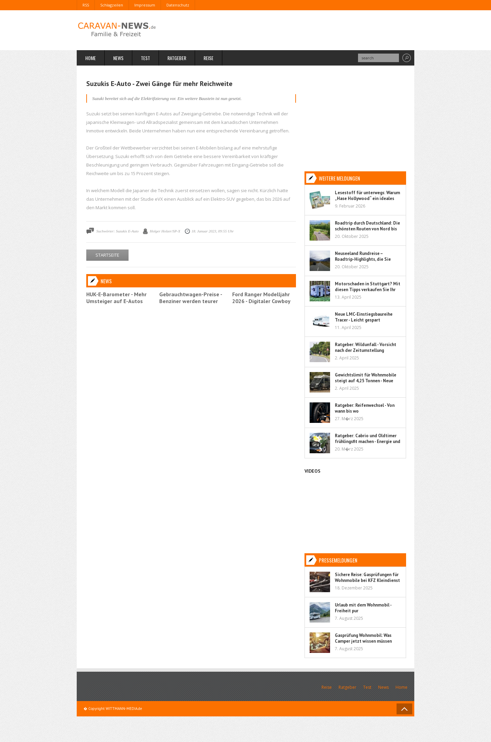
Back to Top (404, 708)
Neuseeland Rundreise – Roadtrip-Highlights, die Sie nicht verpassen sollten (363, 259)
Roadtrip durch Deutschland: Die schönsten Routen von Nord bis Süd (367, 229)
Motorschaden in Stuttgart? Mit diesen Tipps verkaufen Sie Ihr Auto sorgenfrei (367, 289)
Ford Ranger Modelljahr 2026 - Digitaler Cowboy (261, 297)
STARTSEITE (107, 255)
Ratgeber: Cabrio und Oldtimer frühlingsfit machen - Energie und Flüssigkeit (367, 441)
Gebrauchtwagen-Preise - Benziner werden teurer (190, 297)
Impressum (144, 5)
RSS (86, 5)
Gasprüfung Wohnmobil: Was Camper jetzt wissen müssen (363, 638)
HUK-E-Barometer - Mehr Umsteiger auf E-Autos (116, 297)
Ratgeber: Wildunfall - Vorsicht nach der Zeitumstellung (365, 347)
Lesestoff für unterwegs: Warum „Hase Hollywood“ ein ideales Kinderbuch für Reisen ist (367, 198)
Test (145, 57)
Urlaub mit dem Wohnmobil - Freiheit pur (363, 608)
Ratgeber (176, 57)
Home (90, 57)
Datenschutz (177, 5)
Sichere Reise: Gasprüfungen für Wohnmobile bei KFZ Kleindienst (367, 577)
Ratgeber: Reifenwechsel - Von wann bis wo (365, 408)
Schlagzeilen (111, 5)
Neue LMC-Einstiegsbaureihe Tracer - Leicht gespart (363, 317)
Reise (208, 57)
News (118, 57)
